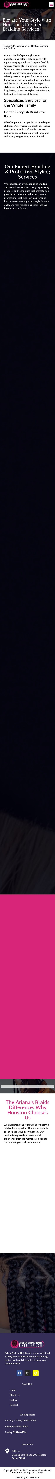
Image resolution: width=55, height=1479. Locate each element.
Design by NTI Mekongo (27, 1476)
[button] (51, 4)
